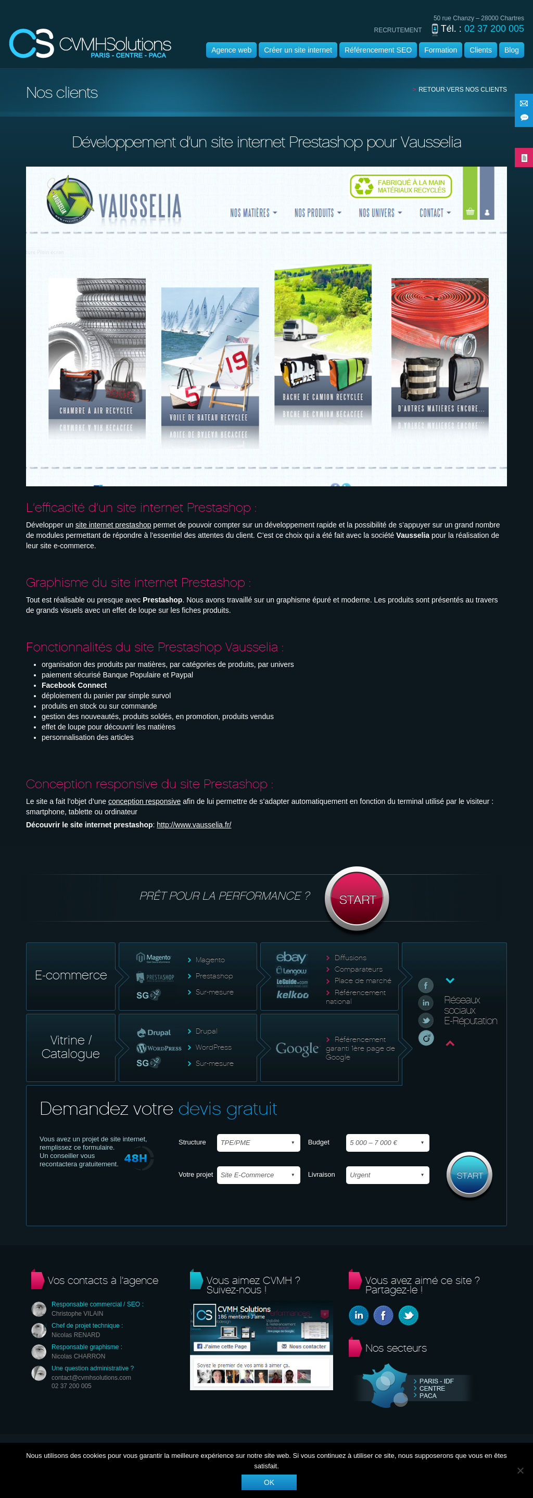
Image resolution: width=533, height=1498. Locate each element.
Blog (511, 50)
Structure (192, 1142)
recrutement (398, 30)
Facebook (383, 1315)
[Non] (520, 1470)
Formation (440, 50)
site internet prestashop (113, 525)
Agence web (231, 50)
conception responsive (144, 801)
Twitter (408, 1315)
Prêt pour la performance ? (267, 902)
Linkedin (359, 1315)
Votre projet (196, 1174)
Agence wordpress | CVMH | (90, 43)
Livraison (321, 1174)
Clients (480, 50)
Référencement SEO (378, 50)
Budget (318, 1142)
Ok (269, 1482)
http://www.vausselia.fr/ (194, 825)
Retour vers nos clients (462, 89)
